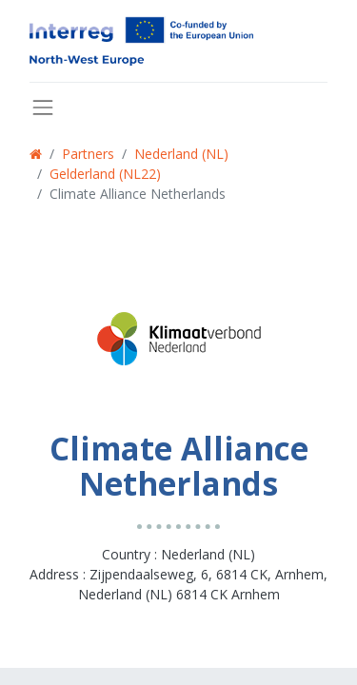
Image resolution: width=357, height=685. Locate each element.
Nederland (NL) (181, 154)
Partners (88, 154)
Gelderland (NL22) (105, 174)
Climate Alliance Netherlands (138, 194)
